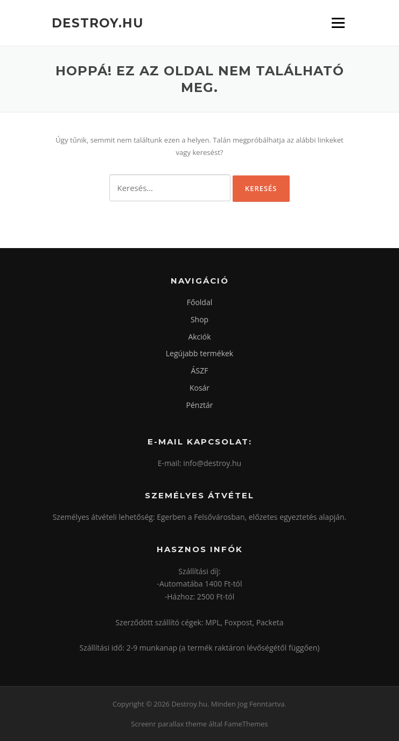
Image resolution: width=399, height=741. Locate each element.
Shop (199, 319)
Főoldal (199, 302)
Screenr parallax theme (169, 724)
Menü (337, 22)
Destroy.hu (97, 22)
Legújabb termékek (199, 353)
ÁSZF (199, 370)
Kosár (199, 388)
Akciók (199, 336)
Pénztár (199, 405)
